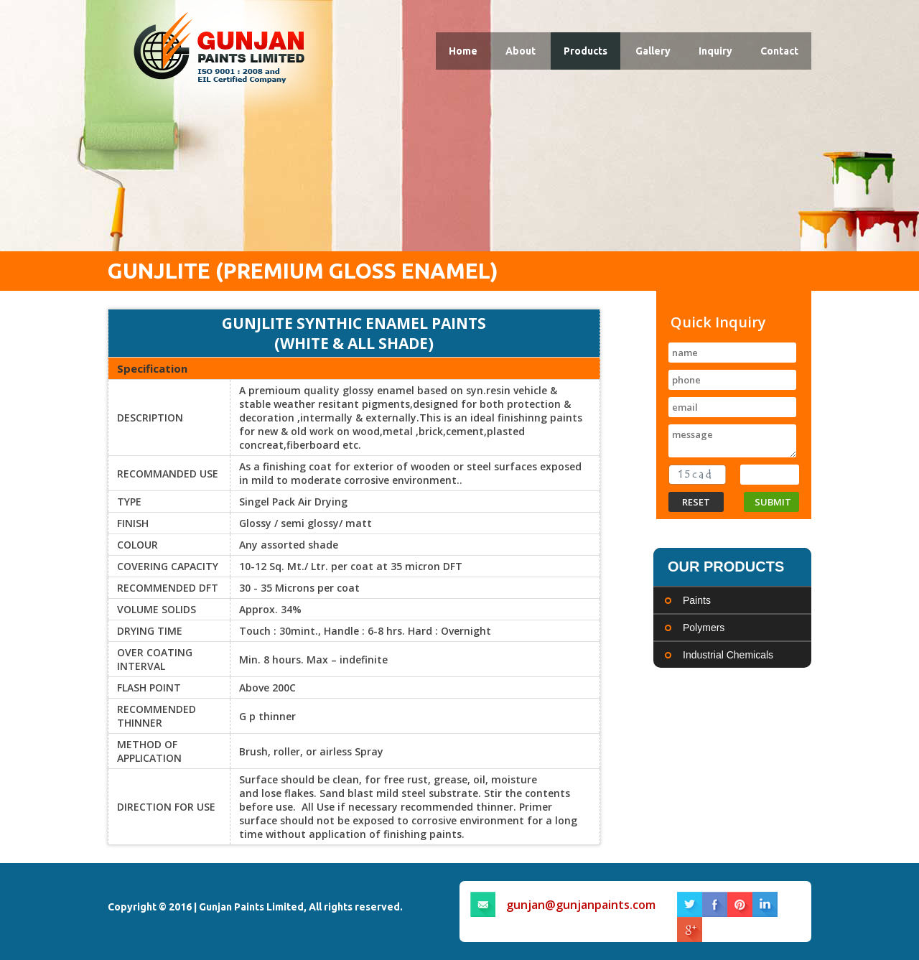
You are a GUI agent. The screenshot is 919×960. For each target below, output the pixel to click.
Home (463, 51)
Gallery (653, 51)
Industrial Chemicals (728, 655)
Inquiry (715, 51)
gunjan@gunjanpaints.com (581, 905)
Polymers (703, 627)
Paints (697, 600)
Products (585, 51)
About (520, 51)
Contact (779, 51)
